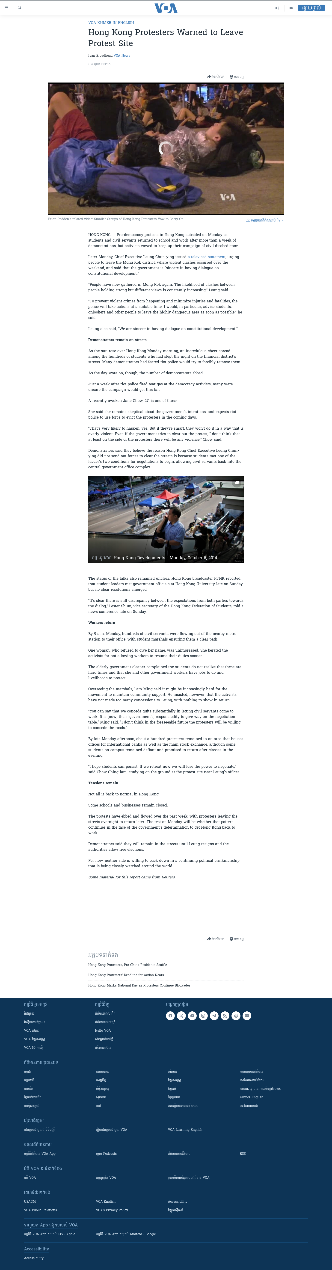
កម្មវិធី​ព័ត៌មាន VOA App (40, 1154)
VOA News (122, 55)
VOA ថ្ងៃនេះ (31, 1030)
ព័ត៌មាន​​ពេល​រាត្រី (105, 1022)
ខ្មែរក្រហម (174, 1097)
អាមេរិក (28, 1089)
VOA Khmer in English (111, 23)
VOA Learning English (185, 1130)
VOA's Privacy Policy (112, 1210)
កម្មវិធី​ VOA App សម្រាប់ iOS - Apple (49, 1234)
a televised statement (206, 257)
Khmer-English (251, 1097)
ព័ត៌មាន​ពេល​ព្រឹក (105, 1013)
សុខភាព (101, 1097)
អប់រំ (98, 1106)
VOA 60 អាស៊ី (33, 1048)
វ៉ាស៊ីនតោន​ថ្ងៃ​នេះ (34, 1022)
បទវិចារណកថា (249, 1106)
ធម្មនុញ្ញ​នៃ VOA (106, 1177)
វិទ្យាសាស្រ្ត (174, 1080)
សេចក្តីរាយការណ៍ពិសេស (183, 1106)
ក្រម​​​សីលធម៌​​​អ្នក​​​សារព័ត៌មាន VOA (189, 1177)
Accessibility (177, 1201)
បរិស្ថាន (172, 1071)
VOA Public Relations (40, 1210)
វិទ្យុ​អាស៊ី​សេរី (175, 1210)
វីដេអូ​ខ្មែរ (29, 1013)
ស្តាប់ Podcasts (106, 1154)
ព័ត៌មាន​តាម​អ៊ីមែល (179, 1154)
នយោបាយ (102, 1071)
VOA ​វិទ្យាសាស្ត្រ (34, 1039)
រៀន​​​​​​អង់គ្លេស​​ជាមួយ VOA (111, 1130)
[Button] (215, 77)
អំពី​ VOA (30, 1177)
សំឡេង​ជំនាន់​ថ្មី (104, 1039)
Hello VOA (103, 1030)
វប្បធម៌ (172, 1089)
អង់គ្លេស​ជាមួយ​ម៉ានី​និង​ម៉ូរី (39, 1130)
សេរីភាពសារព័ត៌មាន (252, 1080)
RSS (243, 1154)
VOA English (106, 1201)
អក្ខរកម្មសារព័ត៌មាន (251, 1071)
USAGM (30, 1201)
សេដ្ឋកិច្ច (101, 1080)
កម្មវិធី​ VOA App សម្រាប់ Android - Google (126, 1234)
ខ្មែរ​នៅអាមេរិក (33, 1097)
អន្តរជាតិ (29, 1080)
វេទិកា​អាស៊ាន (103, 1048)
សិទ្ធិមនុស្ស (102, 1089)
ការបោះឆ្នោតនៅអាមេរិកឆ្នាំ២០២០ (260, 1089)
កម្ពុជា (27, 1071)
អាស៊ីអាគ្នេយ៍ (31, 1106)
